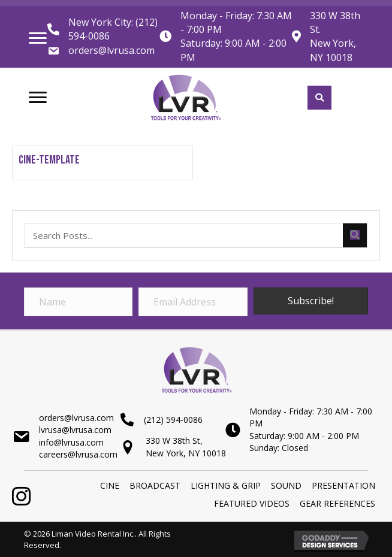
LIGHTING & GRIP (226, 485)
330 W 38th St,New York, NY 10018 (186, 446)
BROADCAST (154, 485)
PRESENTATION (343, 485)
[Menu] (38, 38)
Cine (109, 485)
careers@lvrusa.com (78, 454)
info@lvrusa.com (71, 442)
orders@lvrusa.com (111, 50)
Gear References (337, 503)
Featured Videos (252, 503)
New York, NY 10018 (333, 50)
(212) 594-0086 (173, 419)
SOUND (286, 485)
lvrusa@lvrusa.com (75, 429)
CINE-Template (49, 160)
